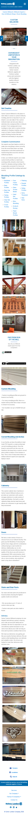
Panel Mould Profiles (15, 213)
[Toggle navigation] (25, 3)
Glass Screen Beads (15, 189)
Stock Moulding (21, 14)
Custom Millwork (8, 12)
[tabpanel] (14, 37)
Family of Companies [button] (13, 797)
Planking (24, 180)
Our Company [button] (13, 793)
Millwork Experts (19, 12)
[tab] (12, 48)
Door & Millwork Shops (9, 14)
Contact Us (14, 800)
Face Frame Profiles (15, 183)
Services (14, 790)
